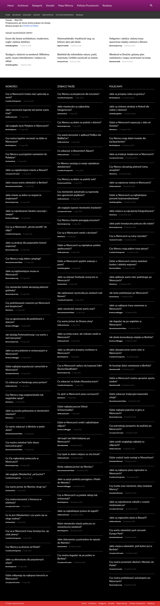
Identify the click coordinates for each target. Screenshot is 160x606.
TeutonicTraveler (115, 240)
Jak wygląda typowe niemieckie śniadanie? (79, 207)
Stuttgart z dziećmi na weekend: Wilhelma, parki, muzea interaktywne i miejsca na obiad (28, 58)
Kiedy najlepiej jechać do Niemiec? (75, 466)
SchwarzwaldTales (64, 183)
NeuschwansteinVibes (14, 186)
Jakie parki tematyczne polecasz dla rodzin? (131, 223)
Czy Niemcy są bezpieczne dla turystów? (78, 93)
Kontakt (50, 5)
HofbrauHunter (11, 117)
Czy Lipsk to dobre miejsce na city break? (78, 454)
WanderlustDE (114, 61)
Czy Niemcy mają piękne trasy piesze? (129, 248)
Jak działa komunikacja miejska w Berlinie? (131, 337)
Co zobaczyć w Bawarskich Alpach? (75, 150)
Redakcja (107, 5)
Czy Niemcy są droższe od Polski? (23, 546)
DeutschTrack (62, 61)
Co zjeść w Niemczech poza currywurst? (78, 393)
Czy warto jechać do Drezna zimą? (75, 321)
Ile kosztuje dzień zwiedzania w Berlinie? (130, 365)
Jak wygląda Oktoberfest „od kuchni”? (25, 474)
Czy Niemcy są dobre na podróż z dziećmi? (79, 122)
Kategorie (37, 5)
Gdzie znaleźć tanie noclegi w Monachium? (131, 457)
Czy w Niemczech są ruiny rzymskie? (128, 236)
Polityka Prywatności (88, 5)
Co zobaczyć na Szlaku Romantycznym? (77, 381)
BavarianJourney (115, 46)
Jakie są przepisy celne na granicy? (127, 93)
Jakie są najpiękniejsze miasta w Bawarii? (27, 170)
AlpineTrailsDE (63, 46)
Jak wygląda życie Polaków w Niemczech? (27, 125)
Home (11, 5)
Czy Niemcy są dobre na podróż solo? (76, 179)
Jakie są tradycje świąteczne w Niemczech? (131, 154)
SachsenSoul (10, 161)
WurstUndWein (115, 268)
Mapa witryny (65, 5)
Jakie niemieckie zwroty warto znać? (76, 308)
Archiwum (23, 5)
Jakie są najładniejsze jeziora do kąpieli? (78, 510)
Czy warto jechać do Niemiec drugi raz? (26, 486)
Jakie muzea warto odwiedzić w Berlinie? (27, 182)
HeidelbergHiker (12, 46)
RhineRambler (62, 445)
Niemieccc (9, 310)
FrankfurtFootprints (13, 101)
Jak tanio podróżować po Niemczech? (128, 292)
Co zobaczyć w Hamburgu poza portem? (26, 382)
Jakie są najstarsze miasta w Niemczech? (130, 182)
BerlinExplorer (11, 129)
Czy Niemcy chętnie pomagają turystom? (78, 220)
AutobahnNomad (12, 373)
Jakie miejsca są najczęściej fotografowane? (131, 210)
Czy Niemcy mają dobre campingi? (23, 258)
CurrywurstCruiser (13, 174)
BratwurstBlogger (12, 218)
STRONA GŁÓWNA (30, 26)
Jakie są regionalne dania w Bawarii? (128, 517)
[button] (151, 5)
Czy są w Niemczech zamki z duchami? (77, 232)
